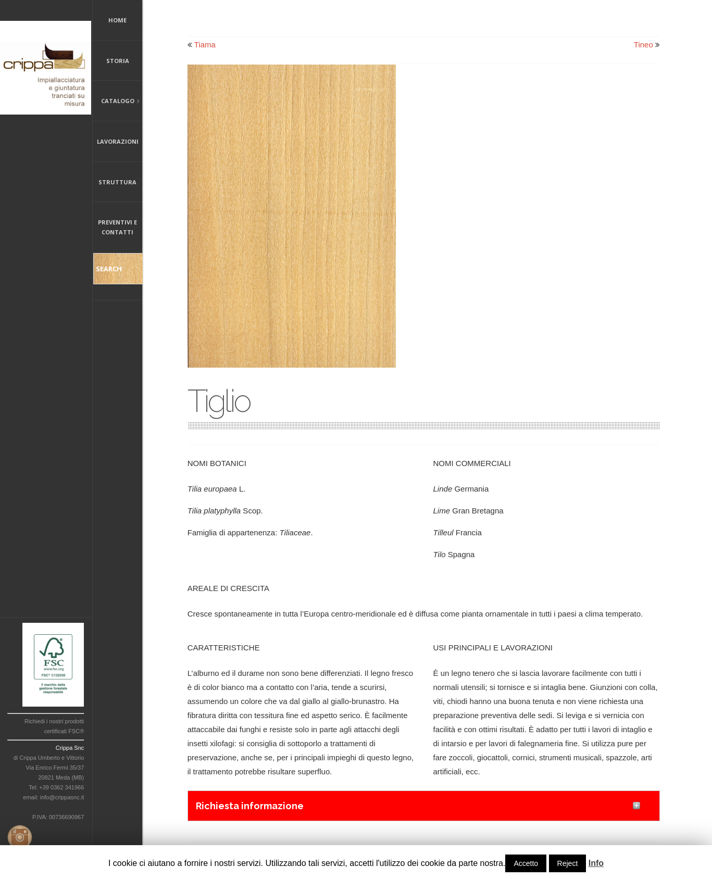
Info (596, 863)
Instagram (17, 835)
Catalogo (116, 102)
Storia (117, 61)
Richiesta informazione (250, 805)
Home (117, 20)
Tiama (205, 44)
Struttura (117, 182)
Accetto (526, 863)
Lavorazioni (118, 141)
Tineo (643, 44)
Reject (567, 863)
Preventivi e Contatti (117, 227)
